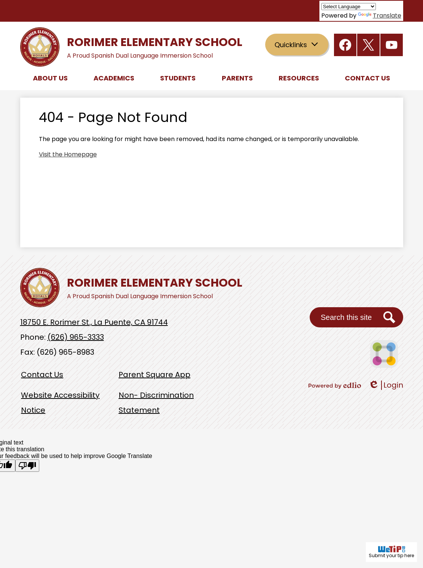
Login (385, 385)
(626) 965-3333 (75, 337)
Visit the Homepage (68, 154)
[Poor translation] (27, 465)
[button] (50, 77)
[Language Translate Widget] (348, 6)
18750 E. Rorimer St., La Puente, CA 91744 (94, 322)
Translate (379, 15)
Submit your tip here (391, 552)
